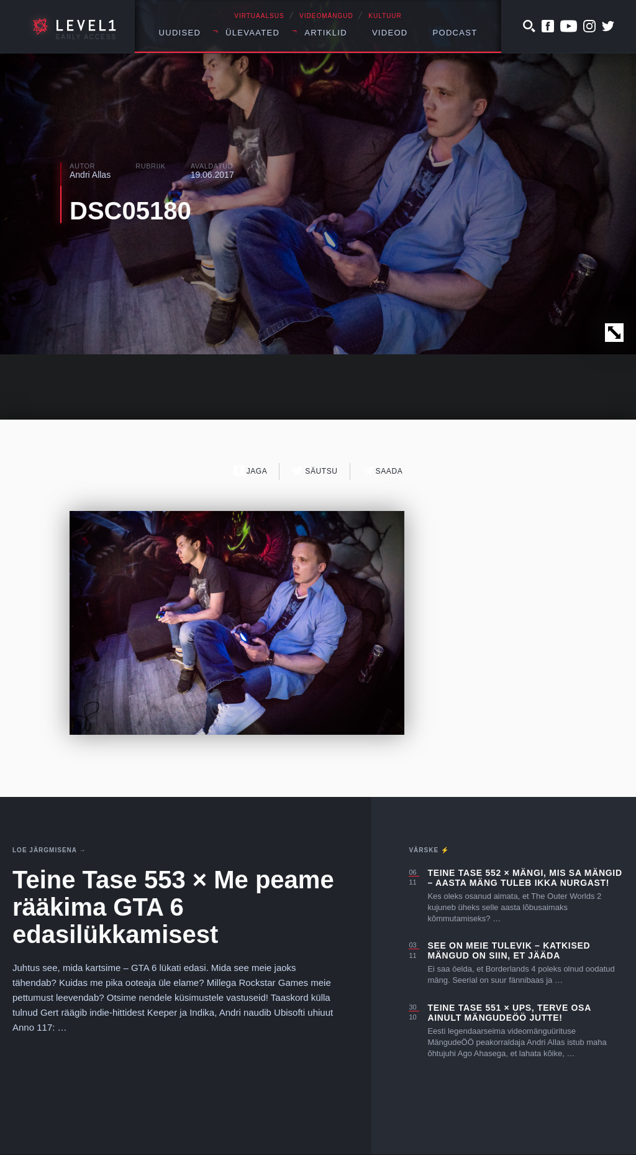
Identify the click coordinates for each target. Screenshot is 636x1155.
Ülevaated (252, 32)
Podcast (455, 32)
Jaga (251, 471)
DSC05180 (130, 210)
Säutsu (314, 471)
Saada (383, 471)
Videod (390, 32)
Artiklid (325, 32)
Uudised (180, 32)
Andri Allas (90, 175)
